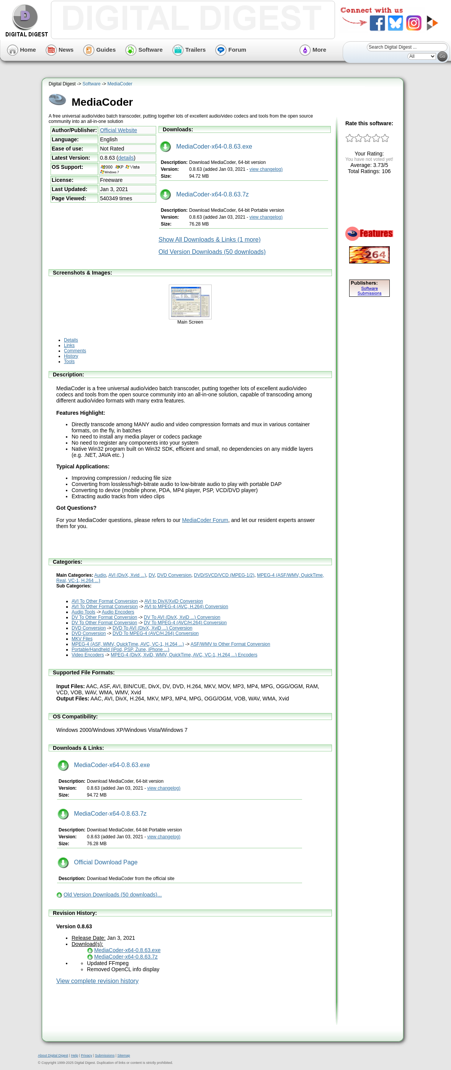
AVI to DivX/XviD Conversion (173, 601)
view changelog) (266, 169)
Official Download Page (97, 862)
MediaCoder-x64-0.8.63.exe (206, 146)
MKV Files (82, 638)
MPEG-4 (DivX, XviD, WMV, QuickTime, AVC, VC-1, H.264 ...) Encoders (184, 655)
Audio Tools (83, 612)
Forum (230, 49)
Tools (69, 361)
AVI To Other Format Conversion (105, 601)
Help (74, 1055)
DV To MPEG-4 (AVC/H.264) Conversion (185, 622)
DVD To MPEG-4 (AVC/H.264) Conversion (156, 633)
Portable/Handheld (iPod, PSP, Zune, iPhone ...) (120, 649)
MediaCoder (119, 84)
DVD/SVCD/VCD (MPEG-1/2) (224, 575)
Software (144, 49)
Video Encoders (88, 655)
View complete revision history (97, 981)
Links (69, 345)
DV (152, 575)
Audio (100, 575)
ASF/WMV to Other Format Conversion (230, 644)
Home (21, 49)
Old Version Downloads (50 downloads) (212, 252)
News (60, 49)
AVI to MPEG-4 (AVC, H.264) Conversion (186, 606)
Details (71, 340)
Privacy (86, 1055)
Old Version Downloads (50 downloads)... (113, 895)
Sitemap (123, 1055)
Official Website (118, 130)
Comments (75, 350)
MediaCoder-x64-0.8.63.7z (204, 194)
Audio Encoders (118, 612)
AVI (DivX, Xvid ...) (127, 575)
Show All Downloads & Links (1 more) (210, 239)
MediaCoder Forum (205, 520)
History (71, 356)
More (312, 49)
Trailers (189, 49)
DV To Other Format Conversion (104, 617)
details (126, 158)
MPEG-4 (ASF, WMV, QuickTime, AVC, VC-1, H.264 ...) (128, 644)
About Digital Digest (53, 1055)
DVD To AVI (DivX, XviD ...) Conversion (152, 628)
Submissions (104, 1055)
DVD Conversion (174, 575)
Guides (99, 49)
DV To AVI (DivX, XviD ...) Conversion (182, 617)
